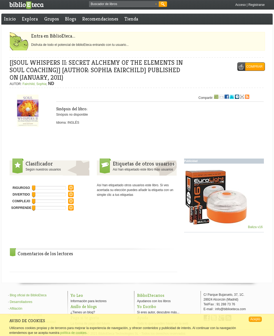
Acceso (240, 5)
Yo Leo (76, 295)
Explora (30, 19)
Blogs (70, 19)
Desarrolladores (21, 302)
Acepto (255, 319)
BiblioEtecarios (150, 295)
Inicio (10, 19)
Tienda (131, 19)
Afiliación (16, 308)
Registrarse (256, 5)
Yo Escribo (146, 306)
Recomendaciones (100, 19)
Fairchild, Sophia (34, 84)
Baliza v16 (224, 227)
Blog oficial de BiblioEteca (28, 295)
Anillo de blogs (83, 306)
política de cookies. (73, 333)
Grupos (51, 19)
